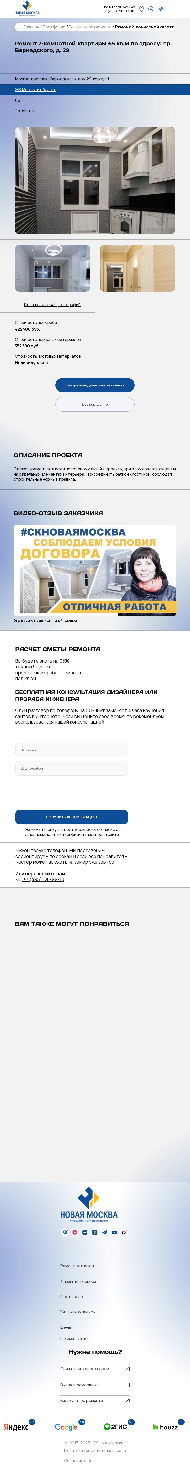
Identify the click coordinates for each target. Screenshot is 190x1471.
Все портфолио (95, 404)
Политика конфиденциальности (95, 1450)
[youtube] (114, 1232)
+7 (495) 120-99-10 (118, 11)
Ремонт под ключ (77, 1266)
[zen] (84, 1232)
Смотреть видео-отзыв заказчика (95, 385)
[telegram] (160, 8)
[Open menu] (172, 9)
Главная (31, 27)
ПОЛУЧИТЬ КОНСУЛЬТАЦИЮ (71, 817)
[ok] (94, 1232)
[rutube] (124, 1232)
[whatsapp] (150, 8)
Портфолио (54, 27)
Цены (65, 1327)
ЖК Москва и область (35, 89)
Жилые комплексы (77, 1312)
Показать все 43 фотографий (52, 304)
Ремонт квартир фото (90, 27)
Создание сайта (79, 1460)
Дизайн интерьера (78, 1281)
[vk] (65, 1232)
